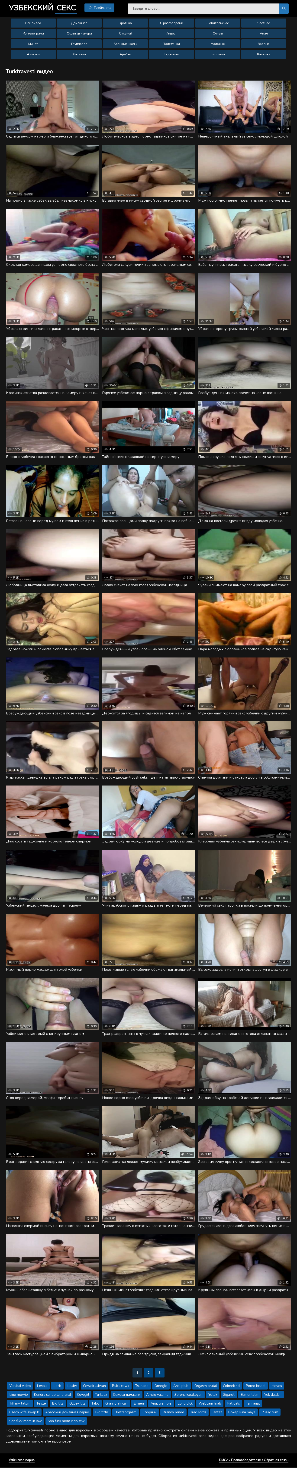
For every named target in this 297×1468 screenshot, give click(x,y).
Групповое (79, 44)
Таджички (171, 54)
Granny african (116, 1404)
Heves (276, 1387)
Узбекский (43, 8)
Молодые (218, 44)
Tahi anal (253, 1404)
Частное (263, 23)
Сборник (149, 1413)
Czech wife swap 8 (24, 1413)
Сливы (218, 33)
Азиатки (33, 54)
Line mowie (18, 1395)
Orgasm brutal (205, 1387)
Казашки (264, 54)
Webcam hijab (210, 1404)
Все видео (33, 23)
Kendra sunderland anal (52, 1395)
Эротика (125, 23)
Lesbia (42, 1387)
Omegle (161, 1387)
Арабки (125, 54)
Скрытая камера (79, 33)
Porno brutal (255, 1387)
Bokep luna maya (241, 1413)
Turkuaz (101, 1395)
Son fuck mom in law (25, 1422)
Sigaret (229, 1395)
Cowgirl (83, 1395)
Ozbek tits (77, 1404)
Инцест (171, 33)
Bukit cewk (120, 1387)
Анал (264, 33)
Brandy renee (173, 1413)
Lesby (72, 1387)
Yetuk (212, 1395)
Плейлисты (100, 7)
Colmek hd (231, 1387)
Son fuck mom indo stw (66, 1422)
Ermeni (139, 1404)
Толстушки (171, 44)
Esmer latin (249, 1395)
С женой (125, 33)
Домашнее (79, 23)
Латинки (79, 54)
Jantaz (217, 1413)
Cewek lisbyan (94, 1387)
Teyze (41, 1404)
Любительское (217, 23)
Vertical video (20, 1387)
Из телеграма (33, 33)
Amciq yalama (157, 1395)
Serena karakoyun (188, 1395)
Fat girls (233, 1404)
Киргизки (218, 54)
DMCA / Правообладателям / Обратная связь (253, 1461)
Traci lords (198, 1413)
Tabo (95, 1404)
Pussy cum (269, 1413)
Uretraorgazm (125, 1413)
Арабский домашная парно (67, 1413)
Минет (33, 44)
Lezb (57, 1387)
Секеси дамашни (126, 1395)
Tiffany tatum (19, 1404)
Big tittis (102, 1413)
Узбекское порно (22, 1461)
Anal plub (180, 1387)
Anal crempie (161, 1404)
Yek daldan (272, 1395)
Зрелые (264, 44)
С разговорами (171, 23)
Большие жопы (125, 44)
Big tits (57, 1404)
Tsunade (141, 1387)
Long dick (185, 1404)
